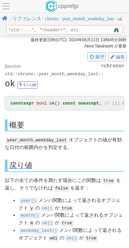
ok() (47, 207)
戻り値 (20, 165)
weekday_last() (39, 228)
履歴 (97, 57)
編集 (117, 57)
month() (30, 214)
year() (28, 200)
